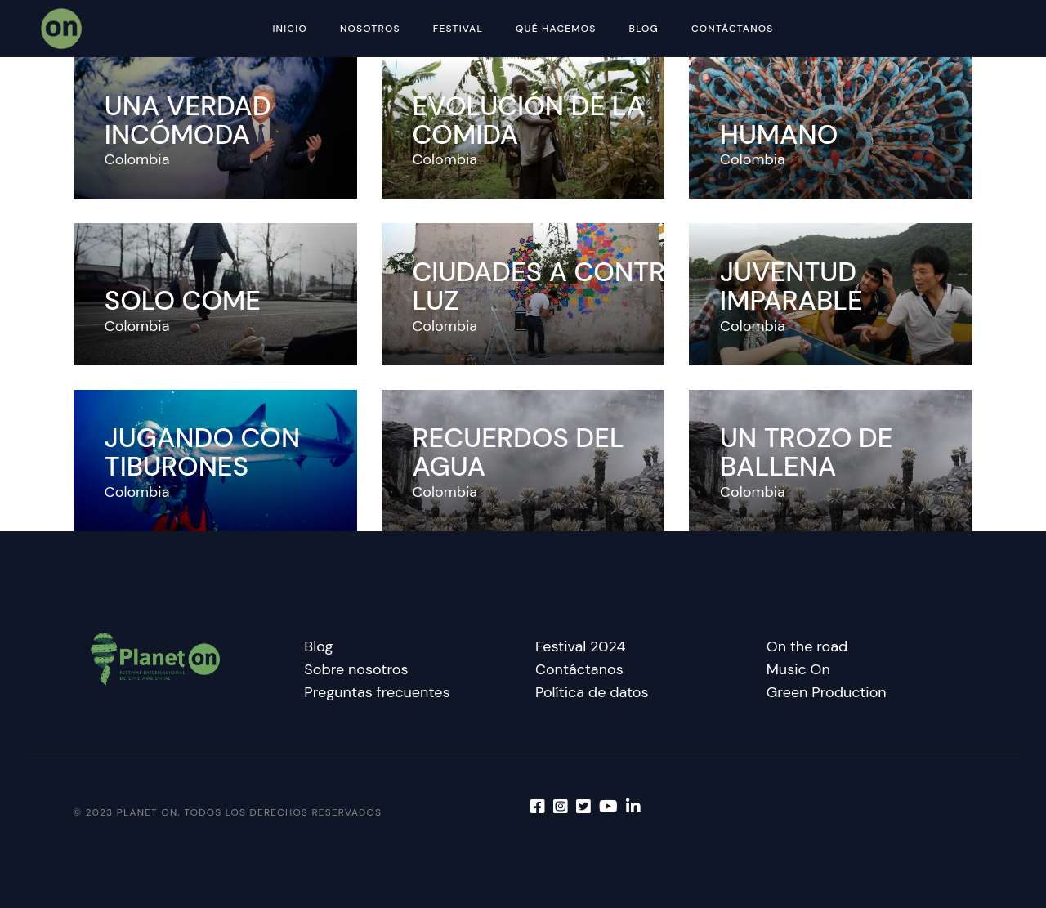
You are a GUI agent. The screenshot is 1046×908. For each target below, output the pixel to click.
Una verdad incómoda (188, 120)
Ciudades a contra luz (547, 286)
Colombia (137, 159)
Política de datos (592, 692)
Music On (798, 669)
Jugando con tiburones (202, 452)
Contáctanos (579, 669)
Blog (318, 646)
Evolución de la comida (528, 120)
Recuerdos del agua (518, 452)
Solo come (183, 300)
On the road (807, 646)
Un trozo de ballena (806, 452)
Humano (779, 134)
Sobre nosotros (356, 669)
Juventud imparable (791, 286)
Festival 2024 (580, 646)
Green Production (827, 692)
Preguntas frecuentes (376, 692)
